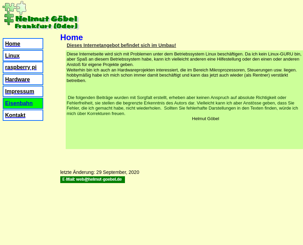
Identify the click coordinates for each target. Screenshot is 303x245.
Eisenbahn (19, 103)
